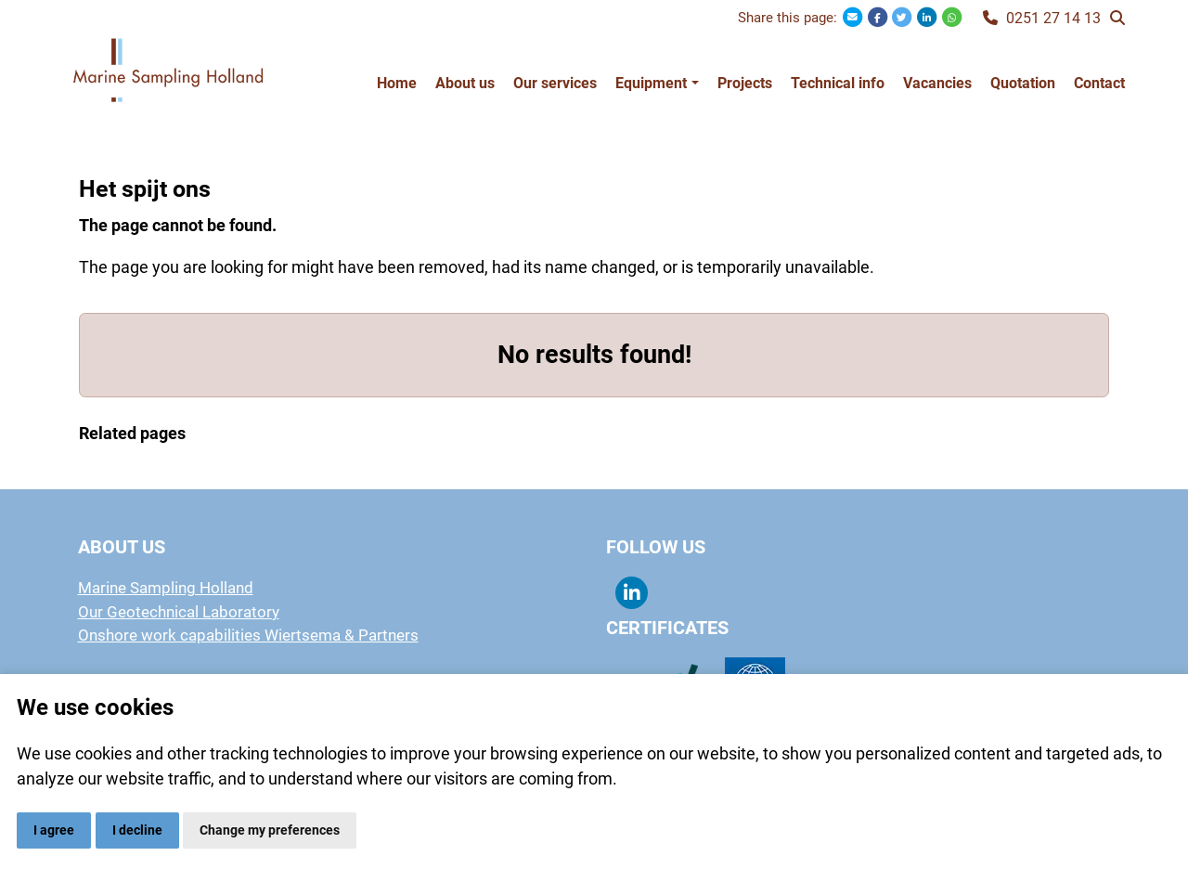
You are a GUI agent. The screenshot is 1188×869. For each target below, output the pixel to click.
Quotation (1022, 83)
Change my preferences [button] (270, 830)
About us (465, 83)
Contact (1099, 83)
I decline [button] (137, 830)
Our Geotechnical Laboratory (178, 612)
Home (397, 83)
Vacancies (937, 83)
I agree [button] (53, 830)
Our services (555, 83)
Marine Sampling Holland (165, 587)
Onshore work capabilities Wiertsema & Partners (248, 635)
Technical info (838, 83)
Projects (744, 83)
